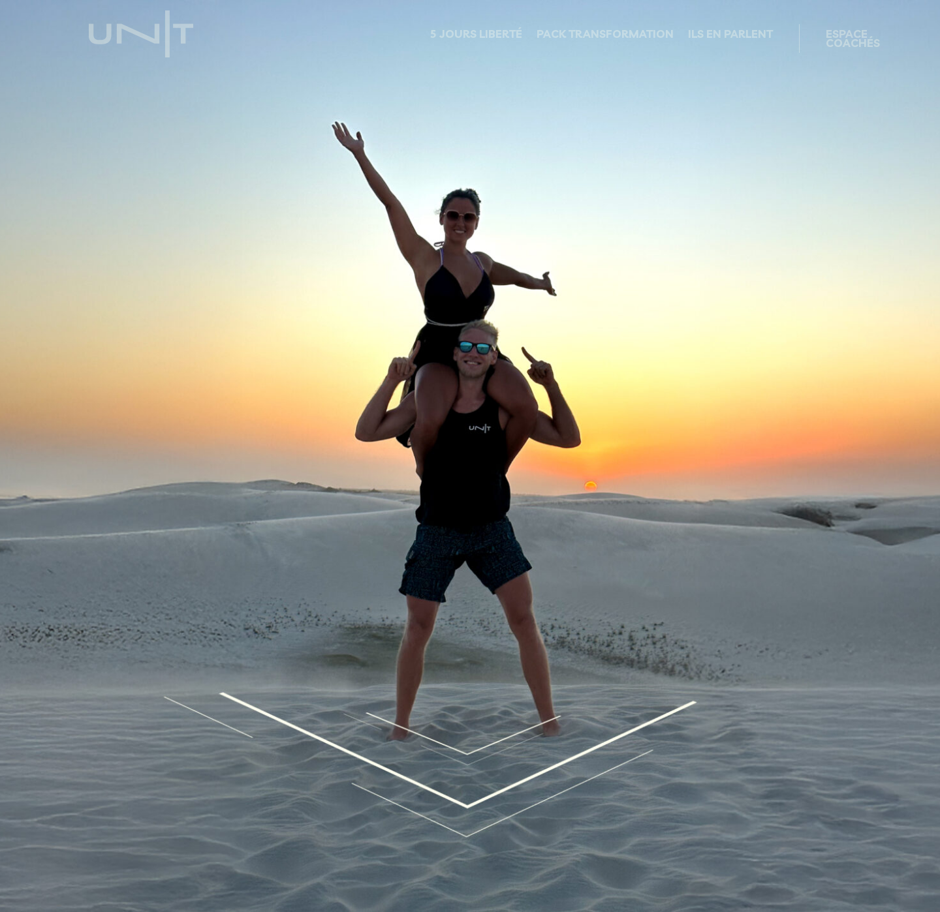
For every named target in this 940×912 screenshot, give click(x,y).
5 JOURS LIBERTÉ (476, 34)
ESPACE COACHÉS (853, 39)
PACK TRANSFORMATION (605, 34)
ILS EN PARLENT (730, 34)
